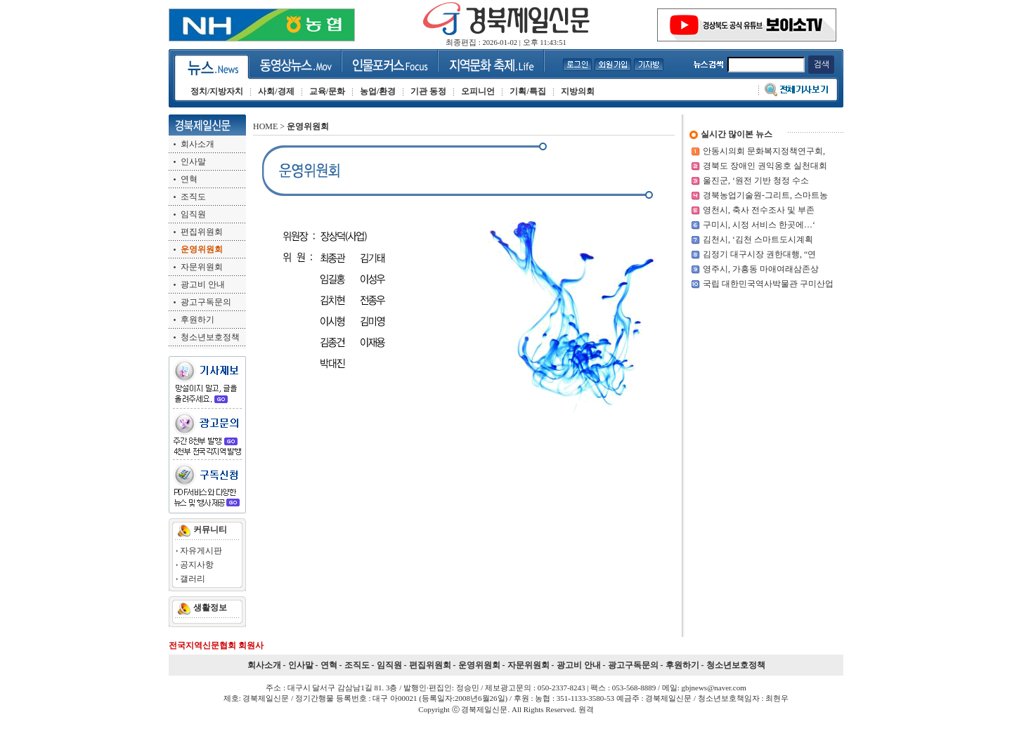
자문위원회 (202, 267)
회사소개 (197, 144)
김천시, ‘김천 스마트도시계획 (758, 239)
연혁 (189, 179)
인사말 (193, 161)
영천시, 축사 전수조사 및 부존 (759, 210)
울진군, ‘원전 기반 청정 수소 (756, 180)
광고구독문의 (206, 302)
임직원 (193, 214)
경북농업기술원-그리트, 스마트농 (765, 195)
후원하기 (197, 319)
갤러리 (192, 579)
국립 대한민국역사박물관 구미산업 (768, 284)
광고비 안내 (203, 284)
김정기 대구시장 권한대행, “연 (759, 254)
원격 (586, 709)
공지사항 (197, 565)
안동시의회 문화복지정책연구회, (764, 151)
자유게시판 (201, 551)
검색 (821, 64)
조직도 (193, 197)
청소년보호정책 (210, 337)
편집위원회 (202, 232)
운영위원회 (479, 665)
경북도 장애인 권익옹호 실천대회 (765, 166)
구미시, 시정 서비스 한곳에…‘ (759, 225)
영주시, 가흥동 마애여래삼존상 (761, 269)
